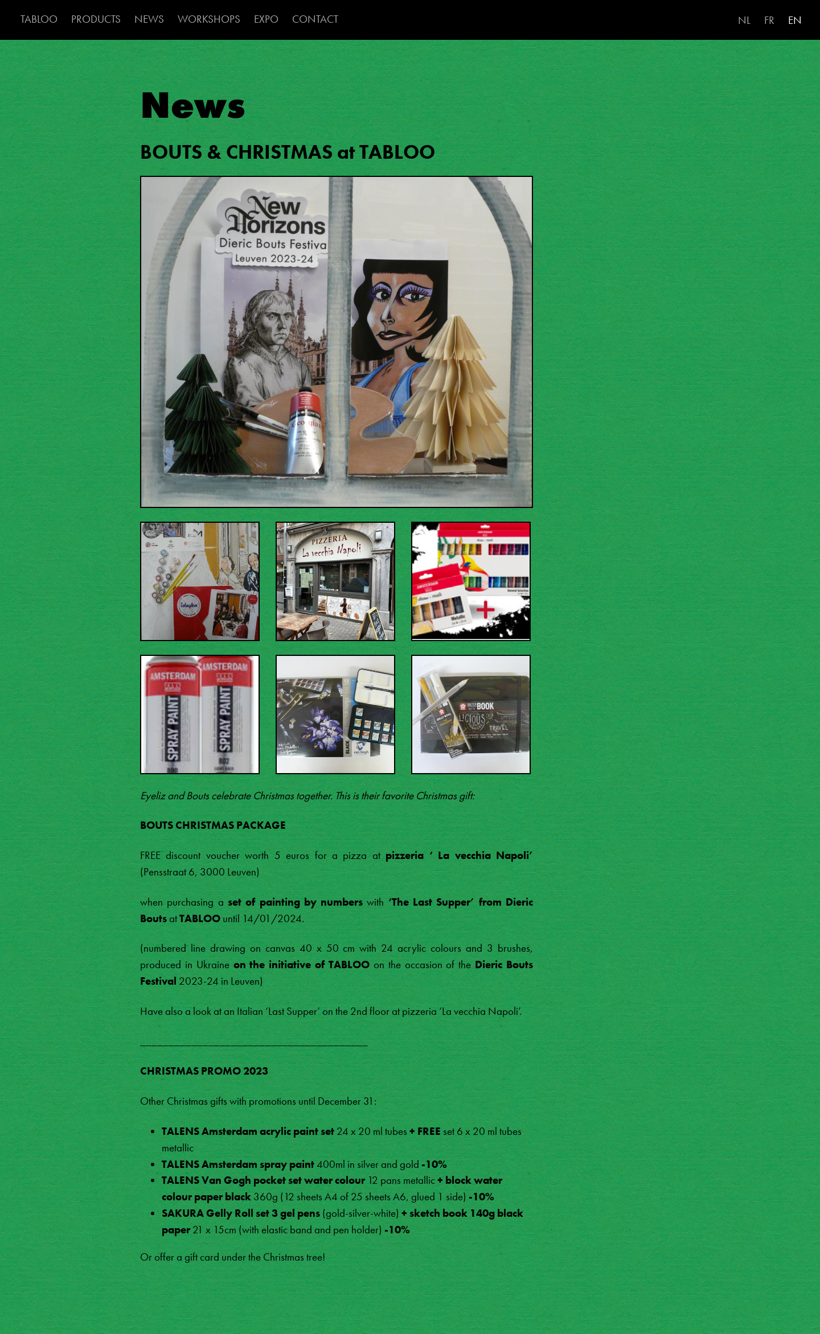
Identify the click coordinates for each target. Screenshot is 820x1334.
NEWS (149, 19)
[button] (336, 347)
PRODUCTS (96, 19)
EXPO (266, 19)
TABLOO (39, 19)
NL (744, 20)
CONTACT (315, 19)
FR (769, 20)
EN (795, 20)
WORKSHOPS (209, 19)
